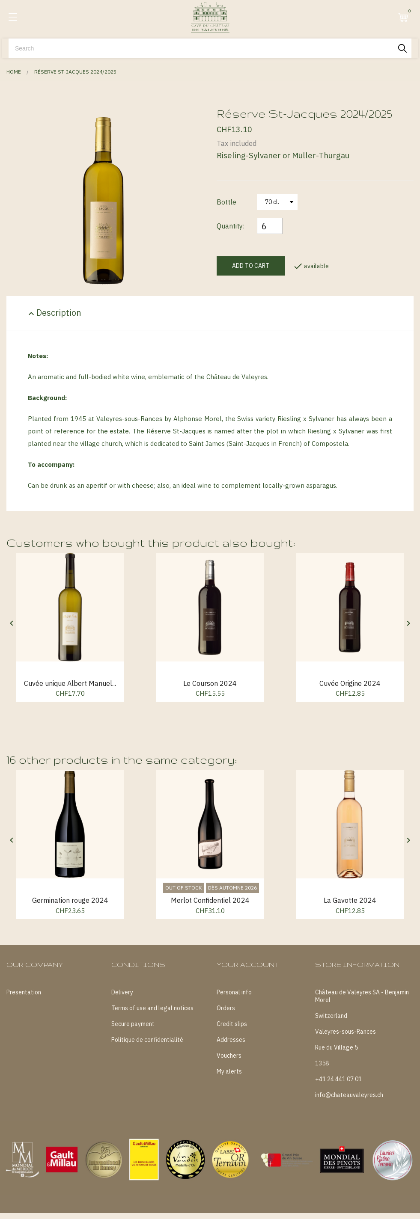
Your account (248, 964)
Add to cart (250, 266)
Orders (226, 1008)
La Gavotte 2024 (350, 900)
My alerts (229, 1071)
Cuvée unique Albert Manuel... (70, 683)
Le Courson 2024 (210, 683)
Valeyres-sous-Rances (345, 1031)
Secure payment (133, 1024)
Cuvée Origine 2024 (350, 683)
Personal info (234, 992)
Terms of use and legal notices (152, 1008)
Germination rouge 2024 (70, 900)
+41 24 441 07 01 (338, 1079)
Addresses (231, 1040)
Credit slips (232, 1024)
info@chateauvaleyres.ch (349, 1095)
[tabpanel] (105, 201)
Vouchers (229, 1055)
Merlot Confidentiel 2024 (210, 900)
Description (53, 313)
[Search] (210, 48)
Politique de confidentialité (147, 1040)
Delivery (122, 992)
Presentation (23, 992)
